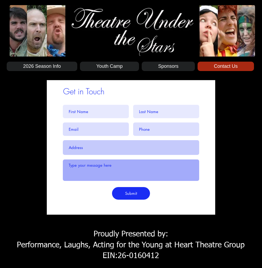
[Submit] (131, 193)
